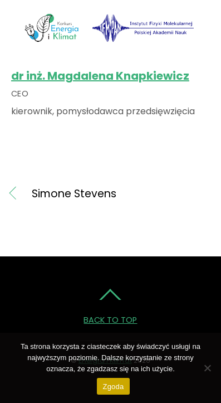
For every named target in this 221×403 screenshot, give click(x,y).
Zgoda (113, 386)
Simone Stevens (74, 194)
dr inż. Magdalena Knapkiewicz (100, 76)
